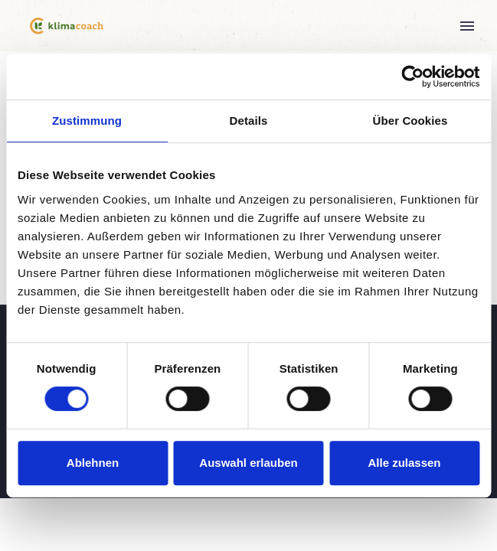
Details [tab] (249, 120)
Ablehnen (93, 462)
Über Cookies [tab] (410, 120)
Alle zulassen (404, 462)
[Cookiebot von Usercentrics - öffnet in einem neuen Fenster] (412, 76)
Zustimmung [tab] (87, 120)
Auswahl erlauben (248, 462)
